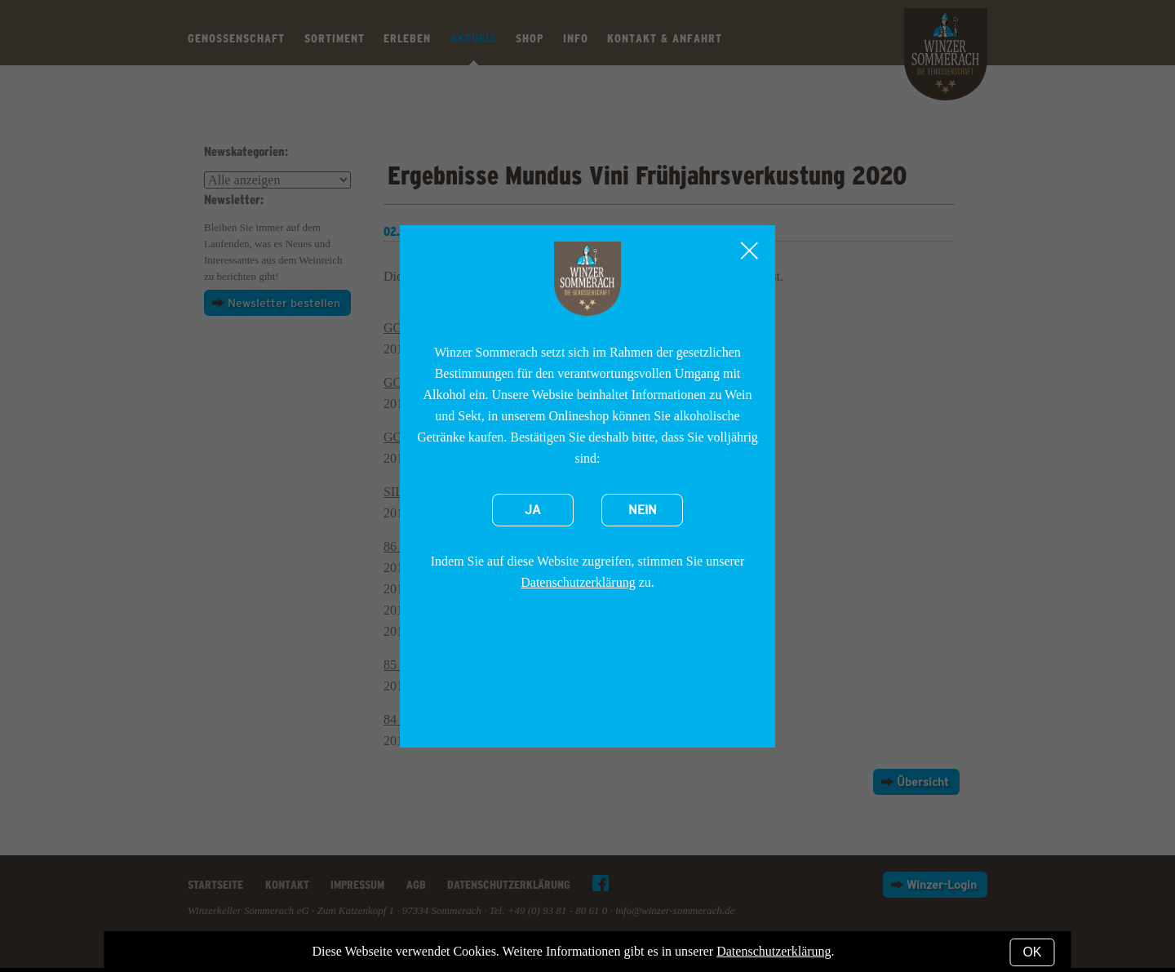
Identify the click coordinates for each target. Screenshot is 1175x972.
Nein (642, 510)
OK (1031, 952)
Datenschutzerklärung (578, 582)
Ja (533, 510)
